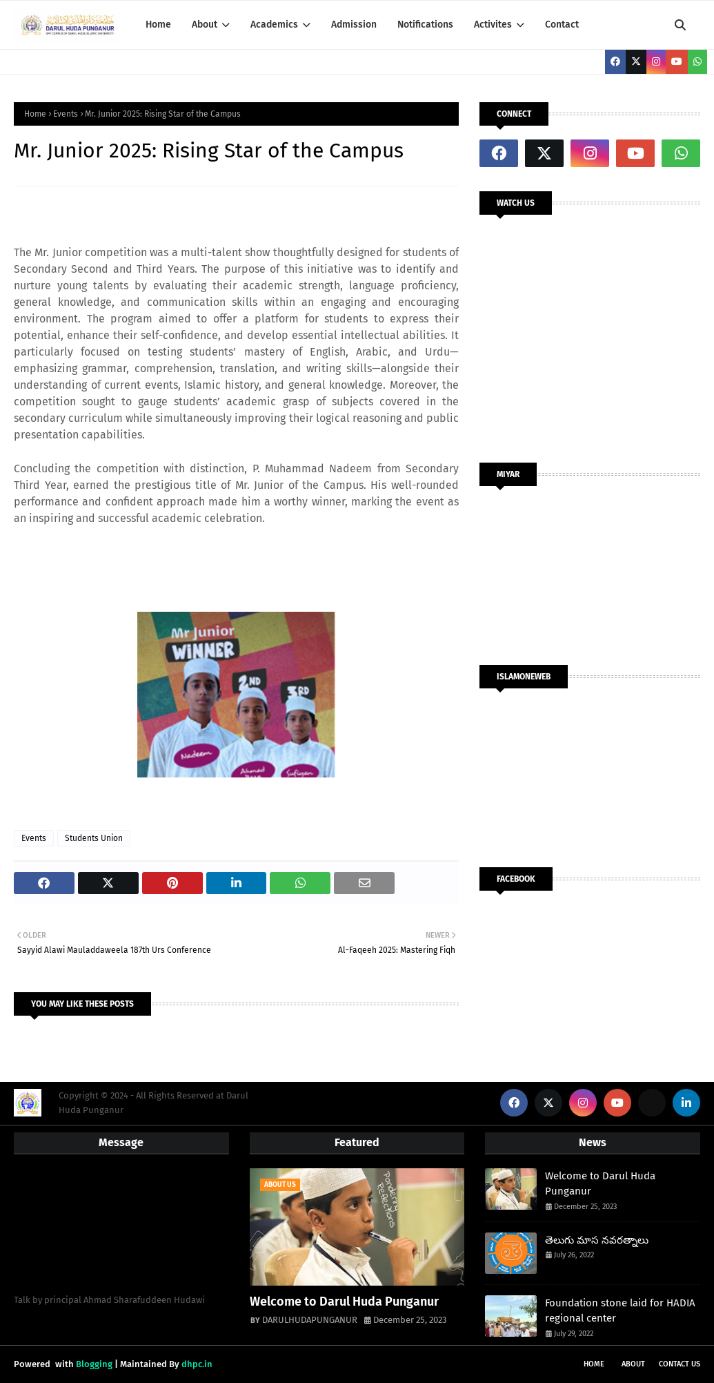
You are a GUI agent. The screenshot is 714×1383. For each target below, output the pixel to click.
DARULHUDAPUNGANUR (309, 1320)
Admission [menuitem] (354, 24)
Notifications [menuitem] (425, 24)
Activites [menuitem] (493, 24)
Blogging (94, 1364)
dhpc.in (196, 1364)
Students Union (94, 838)
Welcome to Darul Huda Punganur (344, 1301)
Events (65, 114)
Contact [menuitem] (562, 24)
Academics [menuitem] (274, 24)
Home (35, 114)
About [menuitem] (204, 24)
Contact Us (679, 1364)
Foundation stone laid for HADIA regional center (620, 1311)
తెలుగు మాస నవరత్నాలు (596, 1240)
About (633, 1364)
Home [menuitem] (158, 24)
